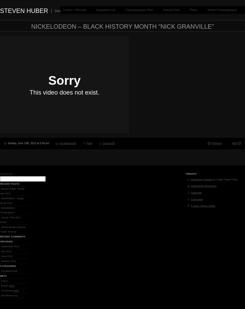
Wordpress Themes (201, 179)
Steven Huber (24, 10)
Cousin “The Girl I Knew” (10, 219)
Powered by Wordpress (204, 185)
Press (193, 9)
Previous (217, 143)
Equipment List (105, 9)
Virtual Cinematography (222, 9)
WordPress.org (9, 295)
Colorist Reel (171, 9)
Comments (109, 143)
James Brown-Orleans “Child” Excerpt (13, 229)
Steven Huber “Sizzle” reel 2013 (12, 191)
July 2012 (6, 251)
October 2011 (8, 261)
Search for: (6, 173)
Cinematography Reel (139, 9)
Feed (89, 143)
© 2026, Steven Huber (203, 205)
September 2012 (10, 246)
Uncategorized (68, 143)
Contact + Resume (74, 9)
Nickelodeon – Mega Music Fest (11, 200)
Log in (4, 280)
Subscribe (196, 192)
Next (234, 143)
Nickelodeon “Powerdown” (7, 210)
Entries (7, 285)
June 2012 (7, 256)
